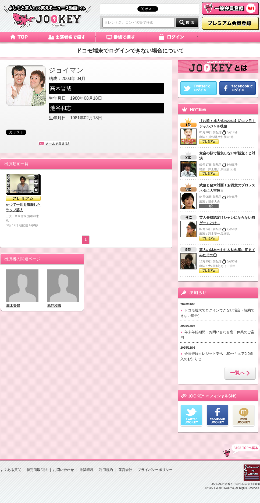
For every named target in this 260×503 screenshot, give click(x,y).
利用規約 (106, 470)
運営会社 (125, 470)
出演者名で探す (67, 37)
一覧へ (240, 373)
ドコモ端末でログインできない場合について (130, 51)
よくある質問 (10, 470)
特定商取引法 (37, 470)
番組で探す (121, 37)
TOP (241, 450)
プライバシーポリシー (155, 470)
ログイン (172, 37)
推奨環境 (87, 470)
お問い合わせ (63, 470)
